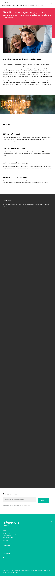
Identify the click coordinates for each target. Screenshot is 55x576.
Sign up (43, 500)
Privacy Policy (27, 505)
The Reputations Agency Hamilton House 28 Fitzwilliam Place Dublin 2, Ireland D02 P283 (9, 537)
